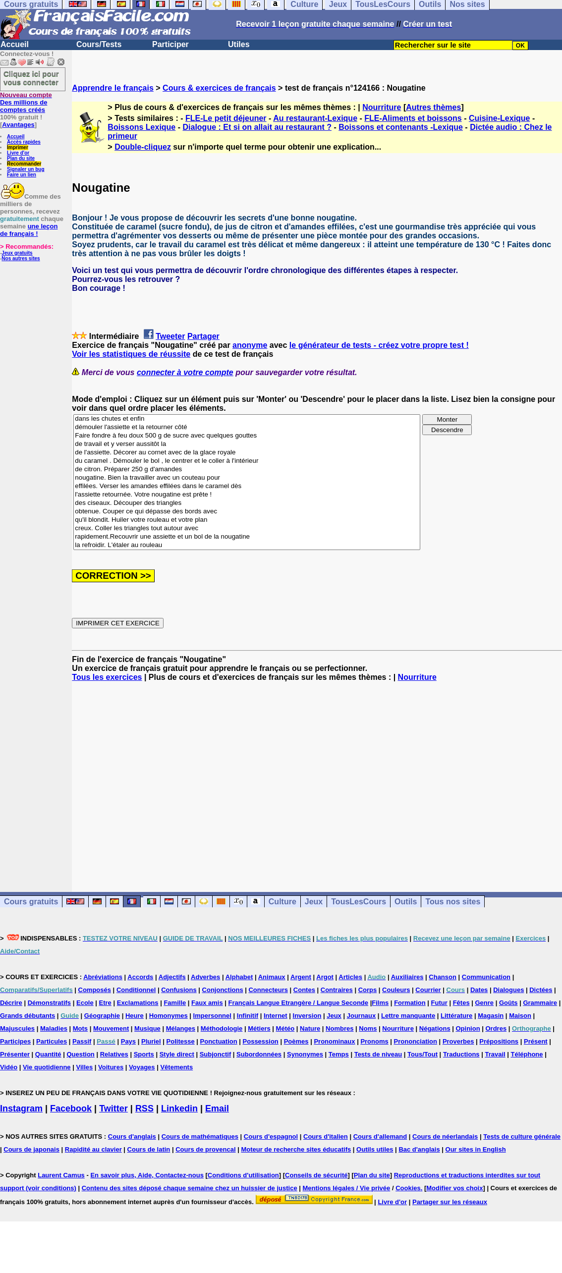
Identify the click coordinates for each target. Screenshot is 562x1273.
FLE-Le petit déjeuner (226, 118)
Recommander (24, 163)
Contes (304, 990)
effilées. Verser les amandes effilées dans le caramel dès (247, 486)
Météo (285, 1028)
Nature (310, 1028)
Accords (140, 977)
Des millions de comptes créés (26, 102)
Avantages (18, 124)
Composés (94, 990)
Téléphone (527, 1054)
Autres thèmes (433, 107)
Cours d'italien (325, 1136)
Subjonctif (215, 1054)
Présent (536, 1041)
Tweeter (170, 336)
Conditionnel (136, 990)
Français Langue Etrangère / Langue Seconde (298, 1002)
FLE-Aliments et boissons (412, 118)
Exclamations (138, 1002)
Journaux (361, 1015)
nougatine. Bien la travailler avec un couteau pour (247, 478)
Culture (282, 901)
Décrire (11, 1002)
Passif (81, 1041)
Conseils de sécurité (316, 1175)
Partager (203, 336)
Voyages (142, 1067)
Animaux (271, 977)
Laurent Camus (61, 1175)
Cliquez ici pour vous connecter (31, 77)
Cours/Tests (98, 44)
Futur (439, 1002)
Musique (147, 1028)
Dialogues (508, 990)
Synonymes (305, 1054)
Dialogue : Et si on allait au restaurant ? (257, 127)
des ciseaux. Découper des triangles (247, 503)
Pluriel (151, 1041)
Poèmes (296, 1041)
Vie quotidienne (47, 1067)
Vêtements (176, 1067)
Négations (434, 1028)
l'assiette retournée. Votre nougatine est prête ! (247, 495)
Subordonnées (258, 1054)
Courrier (428, 990)
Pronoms (374, 1041)
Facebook (71, 1108)
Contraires (337, 990)
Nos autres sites (20, 258)
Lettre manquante (408, 1015)
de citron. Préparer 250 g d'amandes (247, 469)
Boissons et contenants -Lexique (400, 127)
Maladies (53, 1028)
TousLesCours (358, 901)
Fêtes (461, 1002)
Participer (170, 44)
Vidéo (8, 1067)
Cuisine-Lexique (499, 118)
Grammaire (540, 1002)
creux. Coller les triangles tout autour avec (247, 528)
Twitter (113, 1108)
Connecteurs (267, 990)
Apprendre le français (113, 88)
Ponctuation (218, 1041)
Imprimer (17, 147)
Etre (105, 1002)
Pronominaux (334, 1041)
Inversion (307, 1015)
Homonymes (168, 1015)
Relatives (114, 1054)
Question (80, 1054)
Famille (175, 1002)
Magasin (491, 1015)
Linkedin (179, 1108)
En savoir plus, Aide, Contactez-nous (147, 1175)
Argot (325, 977)
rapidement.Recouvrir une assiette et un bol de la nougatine (247, 537)
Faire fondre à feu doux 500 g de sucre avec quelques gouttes (247, 436)
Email (217, 1108)
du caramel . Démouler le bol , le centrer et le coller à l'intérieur (247, 461)
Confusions (179, 990)
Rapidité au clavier (93, 1149)
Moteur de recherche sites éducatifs (296, 1149)
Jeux (314, 901)
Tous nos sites (452, 901)
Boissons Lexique (141, 127)
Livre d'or (18, 153)
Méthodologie (222, 1028)
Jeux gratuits (16, 253)
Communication (486, 977)
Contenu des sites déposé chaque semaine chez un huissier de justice (189, 1188)
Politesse (181, 1041)
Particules (51, 1041)
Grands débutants (27, 1015)
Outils (405, 901)
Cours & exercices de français (219, 88)
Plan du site (21, 158)
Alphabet (239, 977)
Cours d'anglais (132, 1136)
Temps (339, 1054)
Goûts (508, 1002)
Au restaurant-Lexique (315, 118)
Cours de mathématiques (200, 1136)
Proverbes (458, 1041)
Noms (368, 1028)
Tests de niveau (378, 1054)
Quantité (48, 1054)
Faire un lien (21, 174)
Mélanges (180, 1028)
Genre (484, 1002)
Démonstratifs (49, 1002)
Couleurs (396, 990)
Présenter (15, 1054)
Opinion (468, 1028)
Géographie (102, 1015)
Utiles (239, 44)
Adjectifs (172, 977)
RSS (144, 1108)
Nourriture (381, 107)
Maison (520, 1015)
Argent (300, 977)
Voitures (110, 1067)
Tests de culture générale (522, 1136)
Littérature (456, 1015)
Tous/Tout (422, 1054)
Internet (275, 1015)
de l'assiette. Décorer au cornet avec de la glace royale (247, 452)
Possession (261, 1041)
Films (380, 1002)
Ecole (85, 1002)
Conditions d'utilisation (243, 1175)
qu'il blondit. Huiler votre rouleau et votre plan (247, 520)
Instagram (21, 1108)
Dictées (540, 990)
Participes (15, 1041)
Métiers (259, 1028)
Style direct (177, 1054)
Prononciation (415, 1041)
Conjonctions (222, 990)
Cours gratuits (31, 901)
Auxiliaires (407, 977)
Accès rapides (24, 142)
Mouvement (111, 1028)
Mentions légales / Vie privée (347, 1188)
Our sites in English (476, 1149)
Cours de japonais (31, 1149)
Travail (495, 1054)
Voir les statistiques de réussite (131, 354)
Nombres (339, 1028)
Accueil (14, 44)
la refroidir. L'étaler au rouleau (247, 545)
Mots (80, 1028)
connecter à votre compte (185, 372)
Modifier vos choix (454, 1188)
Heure (134, 1015)
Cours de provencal (205, 1149)
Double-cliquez (142, 147)
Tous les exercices (107, 677)
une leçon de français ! (28, 229)
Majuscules (17, 1028)
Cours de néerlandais (445, 1136)
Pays (128, 1041)
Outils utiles (374, 1149)
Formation (410, 1002)
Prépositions (498, 1041)
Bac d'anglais (419, 1149)
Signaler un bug (26, 169)
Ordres (495, 1028)
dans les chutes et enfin (247, 419)
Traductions (461, 1054)
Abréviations (102, 977)
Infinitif (247, 1015)
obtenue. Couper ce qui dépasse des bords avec (247, 511)
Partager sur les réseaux (449, 1202)
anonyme (249, 345)
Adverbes (205, 977)
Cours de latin (148, 1149)
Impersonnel (212, 1015)
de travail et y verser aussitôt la (247, 444)
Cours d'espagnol (271, 1136)
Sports (144, 1054)
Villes (84, 1067)
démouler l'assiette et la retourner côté (247, 427)
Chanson (442, 977)
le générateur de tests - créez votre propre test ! (379, 345)
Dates (479, 990)
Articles (350, 977)
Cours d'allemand (380, 1136)
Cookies (408, 1188)
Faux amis (207, 1002)
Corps (367, 990)
